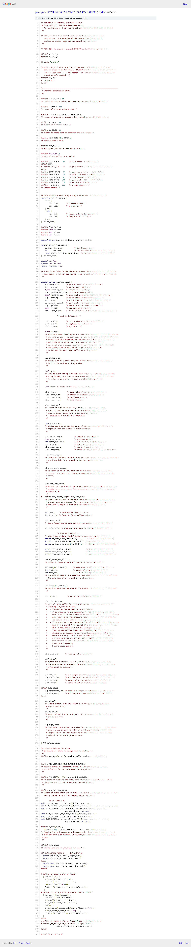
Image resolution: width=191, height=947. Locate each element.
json (187, 943)
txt (180, 943)
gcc (42, 12)
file (86, 18)
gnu (37, 12)
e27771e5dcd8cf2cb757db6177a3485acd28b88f (71, 12)
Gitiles (15, 943)
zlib (103, 12)
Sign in (186, 4)
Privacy (22, 943)
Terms (28, 943)
